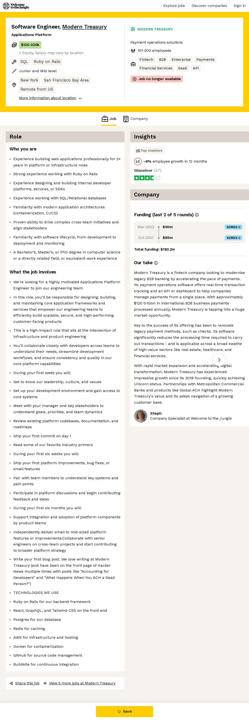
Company (135, 119)
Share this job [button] (25, 683)
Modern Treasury (84, 27)
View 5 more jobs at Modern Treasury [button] (79, 683)
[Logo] (16, 6)
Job (108, 119)
